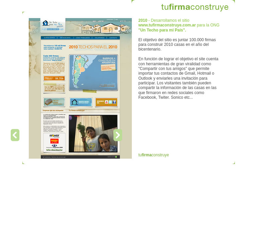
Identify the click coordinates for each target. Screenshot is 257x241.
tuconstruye (154, 155)
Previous (15, 135)
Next (118, 135)
